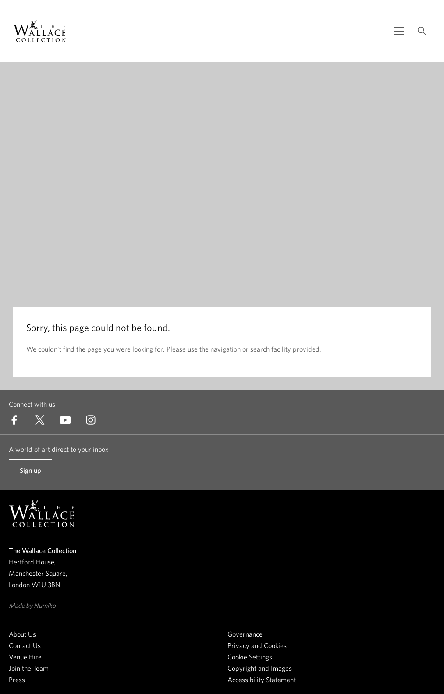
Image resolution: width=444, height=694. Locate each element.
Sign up (30, 473)
